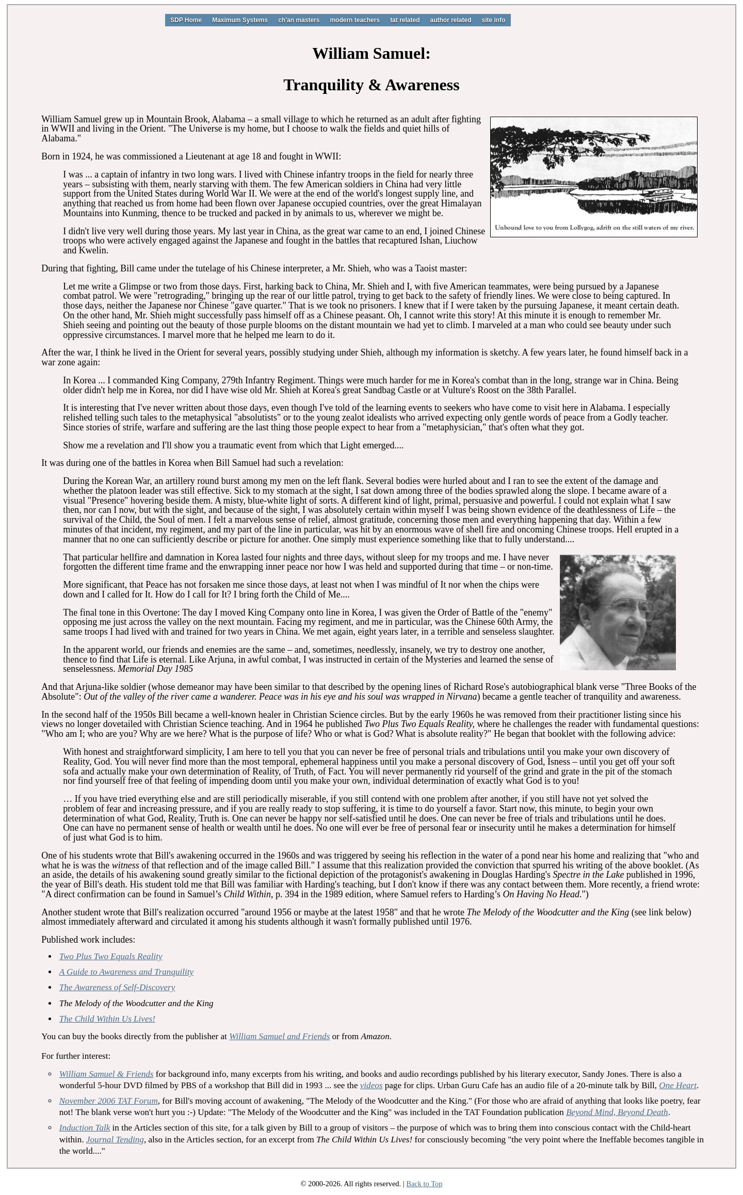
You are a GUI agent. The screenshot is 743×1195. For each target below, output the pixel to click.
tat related (404, 20)
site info (494, 20)
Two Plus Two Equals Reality (111, 956)
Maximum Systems (240, 20)
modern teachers (355, 20)
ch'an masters (298, 20)
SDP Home (186, 20)
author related (450, 20)
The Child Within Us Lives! (107, 1019)
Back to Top (424, 1184)
